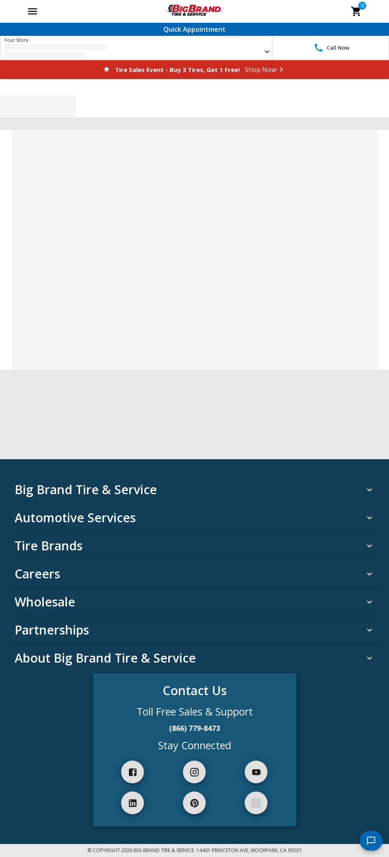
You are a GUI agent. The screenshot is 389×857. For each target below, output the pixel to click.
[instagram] (194, 772)
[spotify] (256, 803)
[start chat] (371, 840)
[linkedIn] (132, 803)
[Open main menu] (32, 11)
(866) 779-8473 (194, 728)
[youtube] (256, 772)
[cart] (356, 11)
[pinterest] (194, 803)
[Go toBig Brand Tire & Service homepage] (194, 11)
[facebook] (132, 772)
